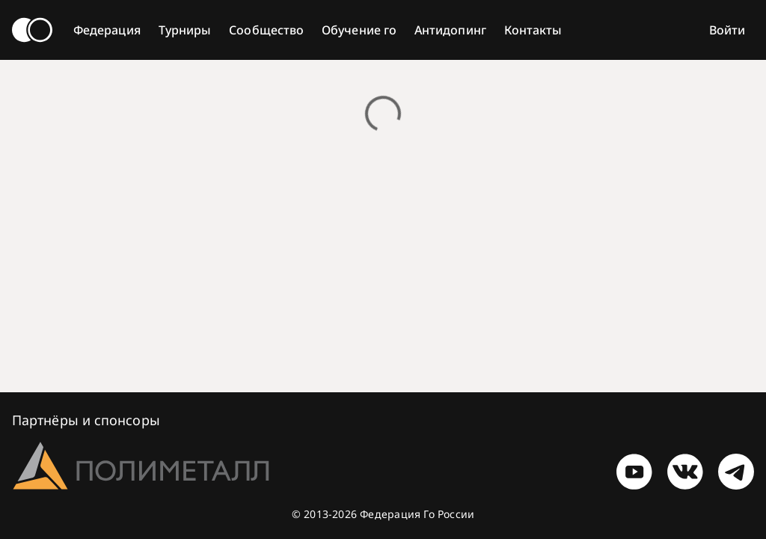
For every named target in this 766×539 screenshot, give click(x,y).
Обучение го (359, 30)
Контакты (533, 30)
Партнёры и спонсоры (86, 420)
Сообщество (266, 30)
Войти (727, 30)
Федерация (107, 30)
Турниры (185, 30)
